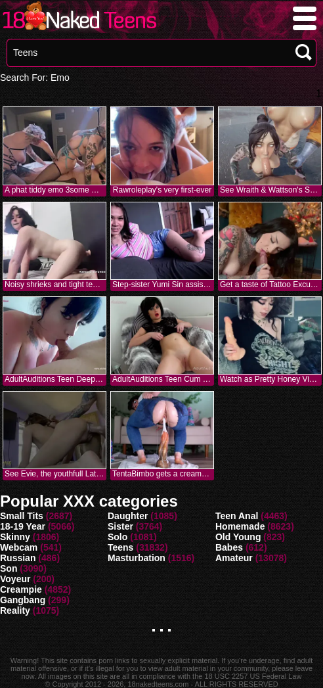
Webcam (18, 547)
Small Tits (21, 516)
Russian (17, 558)
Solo (117, 537)
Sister (120, 526)
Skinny (15, 537)
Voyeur (15, 579)
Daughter (128, 516)
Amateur (234, 558)
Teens (120, 547)
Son (8, 568)
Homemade (240, 526)
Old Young (238, 537)
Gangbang (22, 600)
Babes (229, 547)
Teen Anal (236, 516)
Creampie (21, 589)
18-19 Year (22, 526)
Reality (15, 610)
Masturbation (136, 558)
